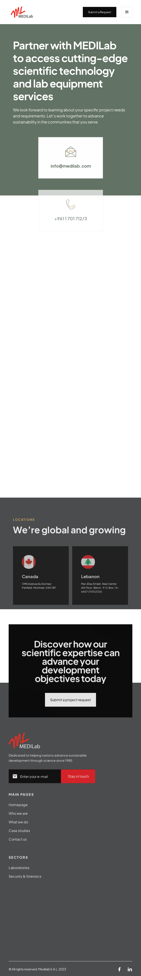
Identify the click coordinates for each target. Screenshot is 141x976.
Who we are (18, 816)
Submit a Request (99, 12)
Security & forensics (25, 878)
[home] (46, 12)
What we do (18, 824)
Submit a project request (70, 702)
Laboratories (19, 870)
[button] (127, 12)
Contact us (18, 841)
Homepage (18, 807)
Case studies (19, 833)
